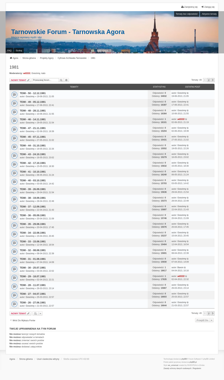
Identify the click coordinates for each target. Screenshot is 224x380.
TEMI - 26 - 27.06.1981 (33, 302)
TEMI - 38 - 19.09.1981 (33, 197)
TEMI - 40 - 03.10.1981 (33, 180)
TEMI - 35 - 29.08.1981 (33, 224)
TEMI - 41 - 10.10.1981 (33, 171)
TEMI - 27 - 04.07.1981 (33, 293)
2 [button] (208, 80)
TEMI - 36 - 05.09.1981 (33, 215)
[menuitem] (177, 368)
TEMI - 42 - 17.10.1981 (33, 163)
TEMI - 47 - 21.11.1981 (33, 128)
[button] (213, 80)
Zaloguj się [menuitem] (208, 7)
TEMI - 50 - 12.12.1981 (33, 93)
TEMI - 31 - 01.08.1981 (33, 259)
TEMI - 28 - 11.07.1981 (33, 285)
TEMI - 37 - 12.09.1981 (33, 206)
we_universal (173, 365)
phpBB (184, 359)
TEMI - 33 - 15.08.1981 (33, 241)
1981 (14, 67)
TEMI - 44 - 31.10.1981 (33, 145)
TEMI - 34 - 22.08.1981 (33, 232)
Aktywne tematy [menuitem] (209, 14)
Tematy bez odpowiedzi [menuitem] (187, 14)
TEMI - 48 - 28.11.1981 (33, 110)
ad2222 (26, 73)
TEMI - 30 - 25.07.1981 (33, 267)
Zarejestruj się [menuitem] (189, 7)
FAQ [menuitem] (9, 50)
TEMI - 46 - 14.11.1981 (33, 119)
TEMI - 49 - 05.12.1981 (33, 101)
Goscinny (35, 73)
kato (43, 73)
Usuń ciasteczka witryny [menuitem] (48, 359)
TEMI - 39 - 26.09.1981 (33, 189)
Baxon (180, 267)
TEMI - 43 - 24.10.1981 (33, 154)
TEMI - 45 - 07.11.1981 (33, 136)
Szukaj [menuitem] (19, 50)
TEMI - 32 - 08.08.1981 (33, 250)
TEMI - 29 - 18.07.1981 (33, 276)
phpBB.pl (193, 362)
